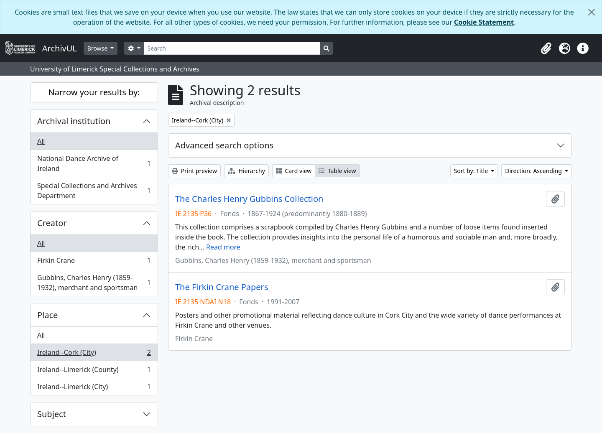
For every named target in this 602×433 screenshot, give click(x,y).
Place (47, 315)
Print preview (194, 171)
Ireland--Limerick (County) (94, 371)
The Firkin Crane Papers (221, 287)
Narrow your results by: (94, 92)
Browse (98, 48)
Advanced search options (224, 145)
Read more (223, 247)
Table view (337, 171)
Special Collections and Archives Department (94, 190)
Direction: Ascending (534, 171)
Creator (52, 223)
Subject (51, 414)
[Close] (592, 12)
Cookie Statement (484, 22)
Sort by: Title (472, 171)
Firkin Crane (94, 262)
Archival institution (73, 121)
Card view (293, 171)
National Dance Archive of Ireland (94, 163)
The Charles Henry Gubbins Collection (249, 199)
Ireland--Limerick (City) (94, 388)
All (41, 141)
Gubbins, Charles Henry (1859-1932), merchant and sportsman (94, 282)
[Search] (232, 48)
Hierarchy (246, 171)
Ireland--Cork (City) (94, 354)
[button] (546, 48)
